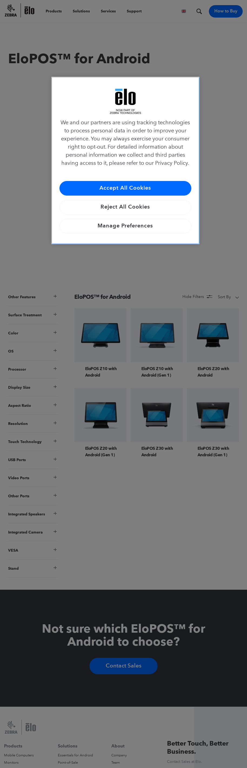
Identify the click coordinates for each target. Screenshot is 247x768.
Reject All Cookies (125, 207)
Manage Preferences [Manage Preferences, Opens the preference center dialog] (125, 226)
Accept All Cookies (125, 188)
